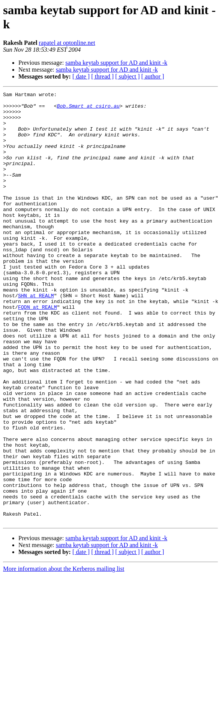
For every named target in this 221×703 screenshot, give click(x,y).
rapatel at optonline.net (67, 42)
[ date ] (81, 76)
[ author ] (152, 76)
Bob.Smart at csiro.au (88, 109)
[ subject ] (127, 76)
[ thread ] (102, 76)
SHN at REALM (36, 336)
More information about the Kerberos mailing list (63, 655)
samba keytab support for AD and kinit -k (116, 62)
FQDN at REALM (37, 350)
